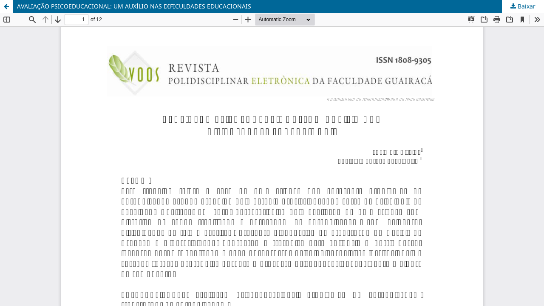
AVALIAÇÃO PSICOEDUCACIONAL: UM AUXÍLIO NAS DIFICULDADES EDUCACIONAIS (134, 6)
